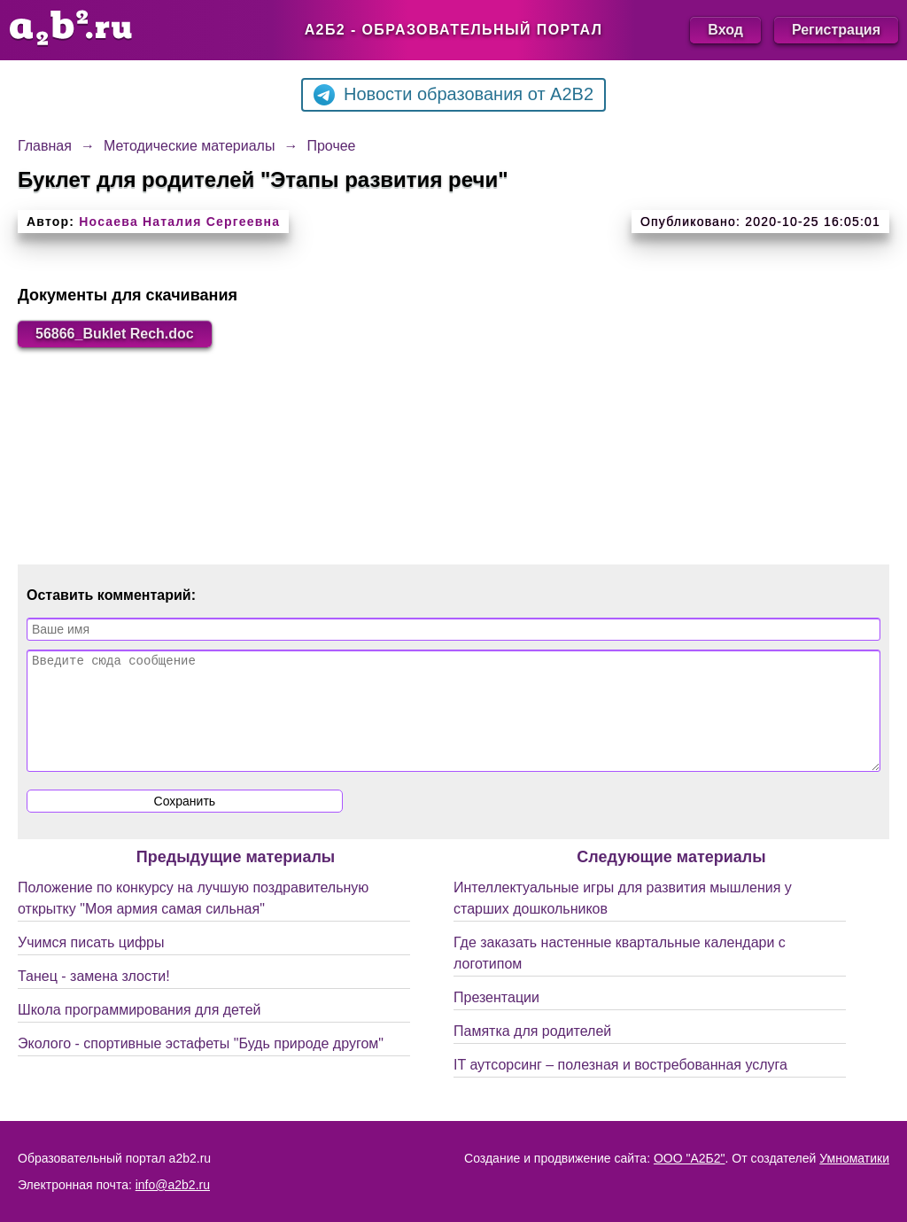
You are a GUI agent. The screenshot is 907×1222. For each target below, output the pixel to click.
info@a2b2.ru (173, 1185)
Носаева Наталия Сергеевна (179, 221)
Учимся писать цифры (91, 963)
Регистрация (836, 29)
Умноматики (854, 1158)
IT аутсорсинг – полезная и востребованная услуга (620, 1086)
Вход (725, 29)
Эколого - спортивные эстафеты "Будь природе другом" (201, 1064)
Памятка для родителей (532, 1052)
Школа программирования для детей (139, 1031)
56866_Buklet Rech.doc (114, 333)
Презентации (496, 1018)
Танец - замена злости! (94, 997)
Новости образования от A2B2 (453, 94)
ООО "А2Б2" (689, 1158)
